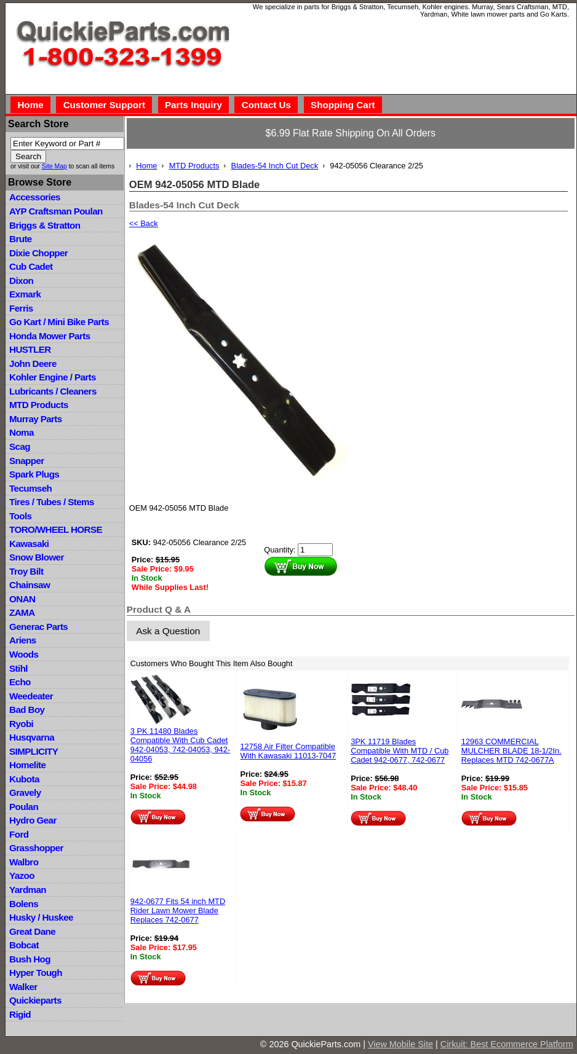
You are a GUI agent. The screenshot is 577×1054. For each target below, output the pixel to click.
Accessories (34, 197)
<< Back (143, 223)
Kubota (24, 779)
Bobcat (24, 945)
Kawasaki (29, 543)
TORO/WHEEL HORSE (55, 529)
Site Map (54, 166)
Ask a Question (168, 631)
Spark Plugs (34, 474)
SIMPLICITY (33, 751)
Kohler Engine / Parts (52, 377)
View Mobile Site (400, 1044)
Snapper (26, 460)
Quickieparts (35, 1000)
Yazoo (21, 875)
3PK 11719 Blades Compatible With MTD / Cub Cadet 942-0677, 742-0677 (399, 751)
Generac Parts (38, 626)
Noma (21, 432)
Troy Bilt (26, 571)
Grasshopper (36, 848)
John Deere (33, 363)
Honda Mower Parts (49, 336)
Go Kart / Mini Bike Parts (59, 322)
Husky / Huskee (41, 917)
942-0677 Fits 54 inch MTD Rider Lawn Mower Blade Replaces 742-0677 (177, 910)
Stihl (18, 668)
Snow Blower (36, 557)
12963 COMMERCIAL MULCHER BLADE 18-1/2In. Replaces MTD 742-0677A (511, 751)
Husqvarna (31, 737)
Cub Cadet (30, 266)
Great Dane (32, 931)
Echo (20, 682)
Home (30, 105)
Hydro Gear (33, 820)
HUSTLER (29, 349)
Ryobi (21, 723)
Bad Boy (26, 709)
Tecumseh (30, 488)
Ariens (22, 640)
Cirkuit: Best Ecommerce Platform (506, 1044)
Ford (18, 834)
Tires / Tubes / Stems (51, 502)
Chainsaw (29, 585)
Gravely (25, 792)
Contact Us (266, 105)
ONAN (22, 599)
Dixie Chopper (38, 253)
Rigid (20, 1014)
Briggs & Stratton (44, 225)
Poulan (23, 806)
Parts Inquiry (193, 105)
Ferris (21, 308)
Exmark (25, 294)
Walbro (23, 862)
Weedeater (31, 696)
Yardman (27, 889)
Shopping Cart (343, 105)
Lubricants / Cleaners (53, 391)
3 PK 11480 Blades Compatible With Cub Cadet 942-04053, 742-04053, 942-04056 (180, 744)
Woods (23, 654)
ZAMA (21, 612)
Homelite (27, 765)
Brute (20, 239)
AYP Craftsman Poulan (56, 211)
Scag (19, 446)
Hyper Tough (35, 972)
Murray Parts (35, 419)
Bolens (23, 904)
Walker (23, 986)
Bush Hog (29, 959)
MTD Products (38, 404)
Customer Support (104, 105)
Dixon (21, 280)
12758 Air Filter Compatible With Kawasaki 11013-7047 (288, 751)
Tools (20, 516)
